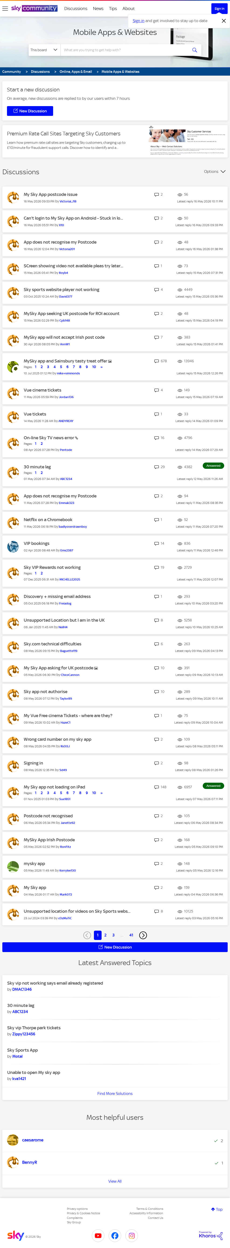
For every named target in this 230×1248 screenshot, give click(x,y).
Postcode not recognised (48, 816)
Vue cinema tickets (42, 390)
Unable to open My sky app (33, 1072)
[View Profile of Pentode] (66, 450)
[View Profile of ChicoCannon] (70, 675)
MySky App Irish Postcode (49, 839)
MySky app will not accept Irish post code (64, 337)
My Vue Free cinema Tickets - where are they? (68, 715)
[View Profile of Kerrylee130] (67, 870)
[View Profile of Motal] (17, 1056)
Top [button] (219, 1209)
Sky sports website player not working (61, 289)
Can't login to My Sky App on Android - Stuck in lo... (73, 218)
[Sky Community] (34, 8)
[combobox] (124, 50)
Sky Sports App (22, 1050)
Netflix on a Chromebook (48, 519)
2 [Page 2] (105, 935)
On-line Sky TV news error (49, 437)
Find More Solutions (115, 1093)
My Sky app (35, 887)
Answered (213, 465)
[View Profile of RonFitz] (65, 847)
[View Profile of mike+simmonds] (68, 373)
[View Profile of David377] (65, 296)
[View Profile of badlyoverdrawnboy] (73, 526)
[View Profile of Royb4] (63, 273)
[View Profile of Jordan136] (66, 397)
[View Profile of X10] (61, 225)
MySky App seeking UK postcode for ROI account (72, 313)
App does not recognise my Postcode (60, 242)
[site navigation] (5, 8)
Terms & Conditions (149, 1209)
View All (115, 1181)
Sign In (219, 9)
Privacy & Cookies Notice (83, 1213)
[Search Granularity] (44, 50)
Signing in (33, 763)
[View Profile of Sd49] (63, 770)
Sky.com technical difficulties (52, 644)
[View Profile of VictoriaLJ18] (68, 201)
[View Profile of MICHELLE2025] (69, 579)
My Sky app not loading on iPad (54, 787)
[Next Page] (143, 935)
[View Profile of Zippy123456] (23, 1034)
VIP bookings (36, 543)
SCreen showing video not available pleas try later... (73, 265)
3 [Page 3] (113, 935)
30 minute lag (37, 467)
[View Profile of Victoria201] (67, 249)
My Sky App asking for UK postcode (59, 668)
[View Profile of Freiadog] (65, 603)
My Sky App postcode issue (50, 194)
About (129, 8)
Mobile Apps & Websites (115, 32)
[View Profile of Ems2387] (66, 550)
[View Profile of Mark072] (66, 894)
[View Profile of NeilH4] (63, 627)
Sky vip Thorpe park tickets (34, 1027)
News (98, 8)
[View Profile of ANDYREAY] (65, 421)
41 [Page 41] (131, 935)
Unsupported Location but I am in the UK (64, 620)
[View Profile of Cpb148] (64, 320)
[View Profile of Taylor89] (66, 698)
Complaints (74, 1218)
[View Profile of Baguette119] (68, 651)
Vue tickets (35, 414)
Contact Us (155, 1218)
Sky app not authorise (45, 691)
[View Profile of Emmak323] (66, 503)
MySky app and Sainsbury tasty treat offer (66, 361)
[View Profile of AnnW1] (65, 344)
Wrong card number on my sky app (57, 739)
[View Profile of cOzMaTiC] (65, 918)
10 (94, 367)
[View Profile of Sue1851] (64, 799)
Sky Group (74, 1222)
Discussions (75, 8)
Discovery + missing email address (57, 596)
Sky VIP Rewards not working (52, 567)
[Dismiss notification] (224, 21)
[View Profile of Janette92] (68, 823)
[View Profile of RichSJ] (65, 746)
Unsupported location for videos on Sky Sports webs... (77, 911)
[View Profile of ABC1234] (66, 479)
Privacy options (77, 1209)
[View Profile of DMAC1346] (22, 989)
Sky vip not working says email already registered (55, 983)
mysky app (34, 863)
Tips (113, 8)
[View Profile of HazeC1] (65, 722)
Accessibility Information (146, 1213)
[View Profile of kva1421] (19, 1078)
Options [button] (211, 171)
